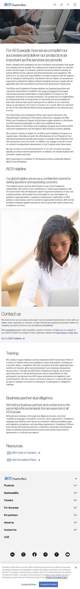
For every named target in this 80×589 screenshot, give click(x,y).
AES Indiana (61, 333)
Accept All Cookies (48, 584)
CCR (6, 537)
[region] (40, 576)
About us (9, 522)
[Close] (76, 567)
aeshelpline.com (13, 330)
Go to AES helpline (13, 338)
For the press (11, 507)
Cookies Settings (28, 584)
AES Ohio (73, 333)
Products (9, 485)
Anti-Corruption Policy (26, 459)
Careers (8, 500)
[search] (68, 4)
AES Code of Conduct (26, 452)
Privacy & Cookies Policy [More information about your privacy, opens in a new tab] (56, 577)
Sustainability (11, 493)
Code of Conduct (49, 91)
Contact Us (10, 529)
